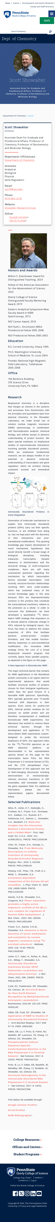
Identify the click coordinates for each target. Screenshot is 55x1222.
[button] (47, 21)
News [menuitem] (7, 3)
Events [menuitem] (16, 3)
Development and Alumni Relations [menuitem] (38, 3)
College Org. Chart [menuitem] (22, 1177)
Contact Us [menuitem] (23, 1180)
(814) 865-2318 (13, 198)
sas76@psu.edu (14, 189)
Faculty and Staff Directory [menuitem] (42, 6)
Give (47, 20)
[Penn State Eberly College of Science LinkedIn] (33, 1195)
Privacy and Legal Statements (33, 1206)
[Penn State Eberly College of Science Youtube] (39, 1195)
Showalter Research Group (20, 207)
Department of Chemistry (14, 116)
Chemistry (19, 38)
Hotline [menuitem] (38, 1177)
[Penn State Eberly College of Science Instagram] (28, 1195)
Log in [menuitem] (34, 1180)
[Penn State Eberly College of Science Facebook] (16, 1195)
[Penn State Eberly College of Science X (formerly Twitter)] (22, 1195)
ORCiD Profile (18, 220)
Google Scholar (19, 217)
